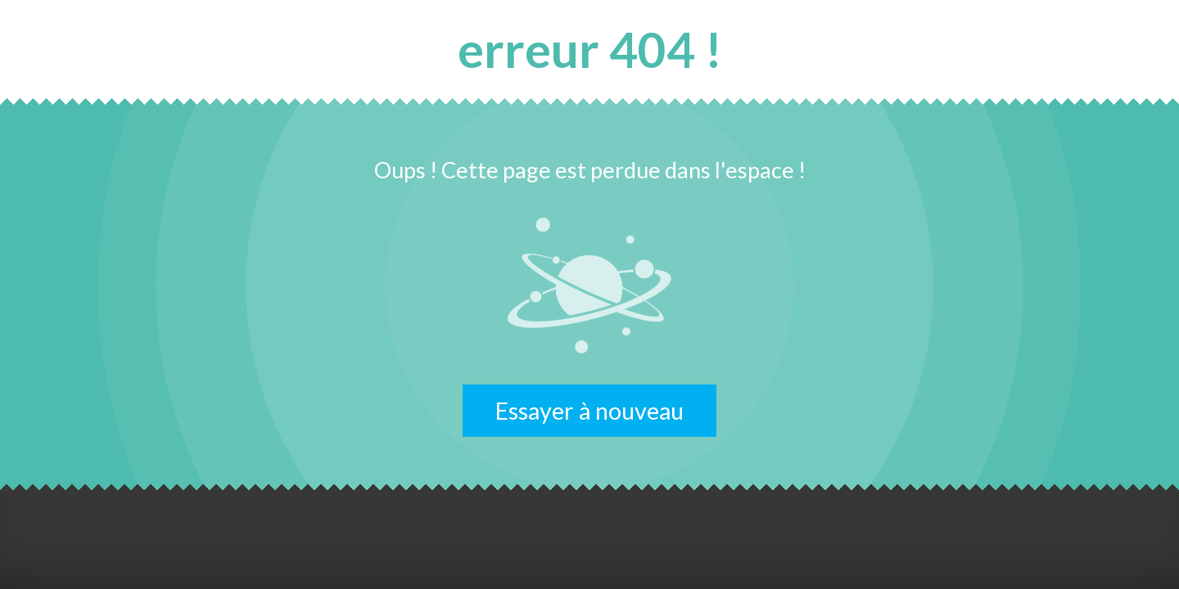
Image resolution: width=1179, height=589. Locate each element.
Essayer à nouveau (589, 411)
